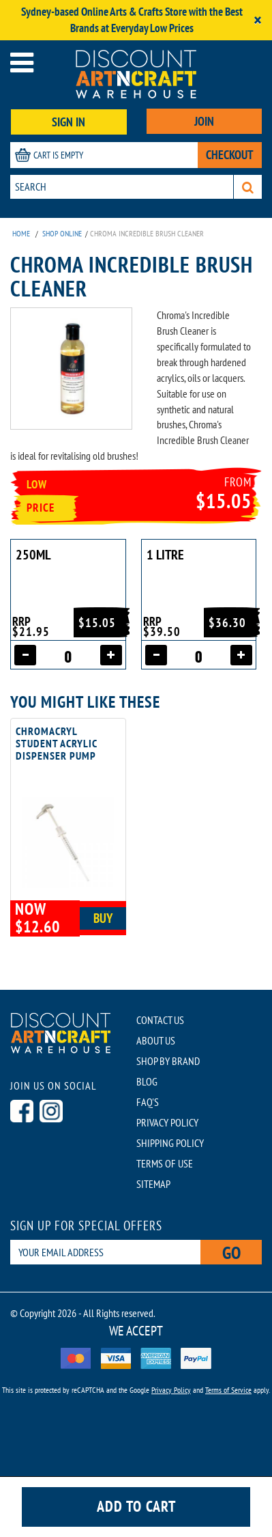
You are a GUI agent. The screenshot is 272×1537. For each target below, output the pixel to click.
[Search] (248, 187)
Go (231, 1252)
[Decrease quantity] (25, 655)
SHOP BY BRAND (168, 1061)
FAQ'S (147, 1102)
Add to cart (136, 1506)
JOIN (204, 121)
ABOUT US (155, 1040)
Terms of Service (228, 1390)
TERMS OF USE (164, 1163)
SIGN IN (68, 122)
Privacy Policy (171, 1390)
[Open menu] (21, 62)
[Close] (258, 20)
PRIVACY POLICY (167, 1122)
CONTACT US (160, 1020)
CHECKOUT (230, 155)
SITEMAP (153, 1184)
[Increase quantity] (111, 655)
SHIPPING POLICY (170, 1143)
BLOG (146, 1081)
